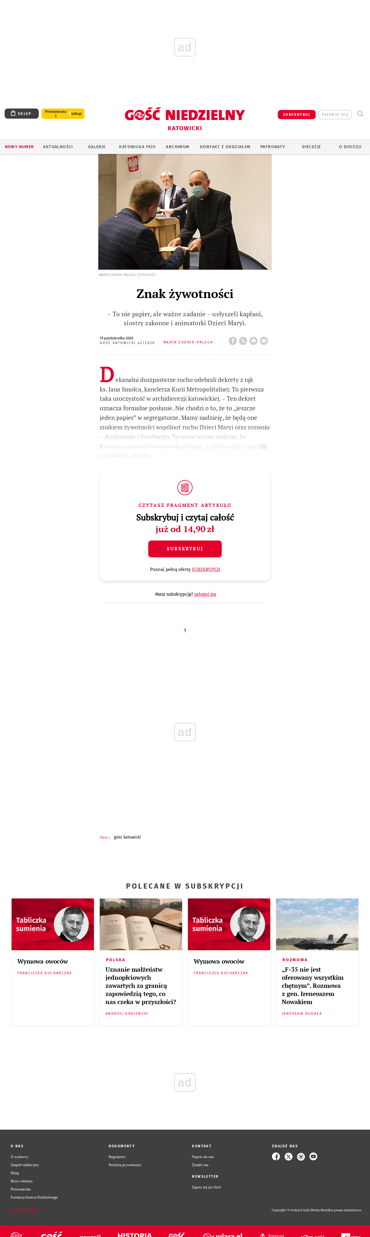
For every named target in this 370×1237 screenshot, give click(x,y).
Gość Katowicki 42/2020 (127, 343)
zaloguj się (335, 115)
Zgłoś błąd (24, 1210)
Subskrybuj (185, 548)
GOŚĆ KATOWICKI (127, 837)
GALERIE (97, 146)
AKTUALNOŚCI (58, 146)
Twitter (244, 339)
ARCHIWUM (177, 146)
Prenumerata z (55, 114)
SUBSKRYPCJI (206, 569)
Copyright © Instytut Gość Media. (296, 1210)
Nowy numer (19, 146)
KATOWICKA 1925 (137, 146)
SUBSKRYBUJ (296, 115)
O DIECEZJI (350, 146)
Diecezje (311, 146)
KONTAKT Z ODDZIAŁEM (225, 146)
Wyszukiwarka (360, 114)
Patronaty (272, 146)
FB (234, 339)
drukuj (254, 339)
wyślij (265, 339)
